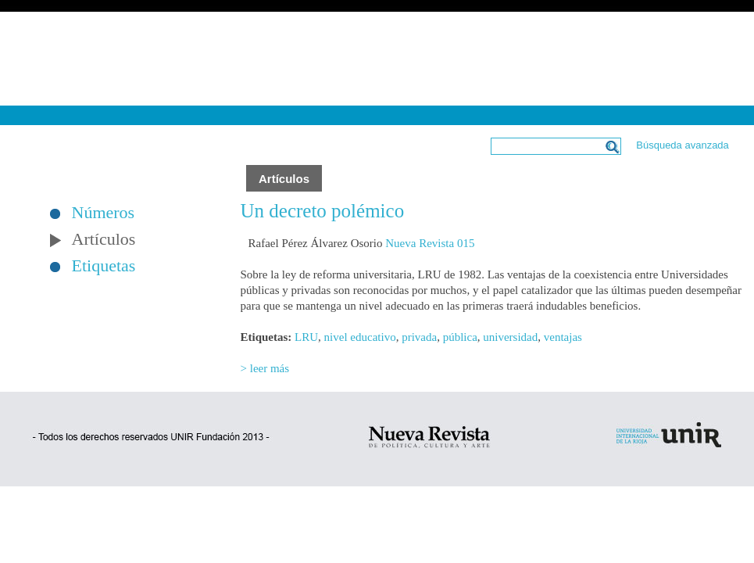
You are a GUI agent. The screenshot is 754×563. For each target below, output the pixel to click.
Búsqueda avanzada (682, 145)
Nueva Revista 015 (429, 243)
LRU (306, 337)
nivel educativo (360, 337)
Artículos (104, 239)
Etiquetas (104, 265)
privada (419, 337)
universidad (510, 337)
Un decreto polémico (323, 210)
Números (103, 212)
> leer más (265, 368)
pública (460, 337)
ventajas (563, 337)
